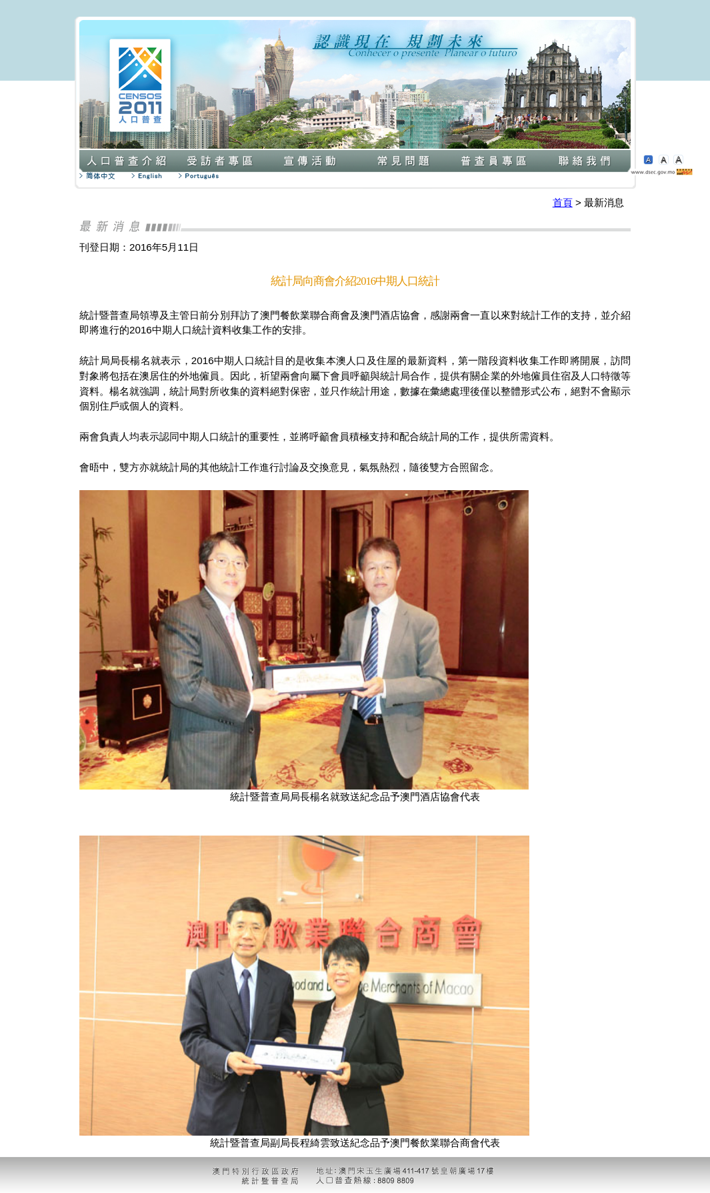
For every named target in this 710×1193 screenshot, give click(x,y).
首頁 (563, 202)
